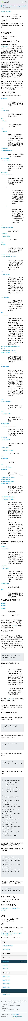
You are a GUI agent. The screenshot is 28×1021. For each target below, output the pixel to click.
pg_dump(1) (4, 46)
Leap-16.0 (5, 965)
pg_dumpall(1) (14, 908)
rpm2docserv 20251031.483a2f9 (17, 1015)
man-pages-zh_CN (21, 6)
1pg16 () (6, 980)
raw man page (6, 949)
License (15, 1018)
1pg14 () (6, 994)
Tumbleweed (12, 6)
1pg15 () (6, 976)
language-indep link (8, 945)
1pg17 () (6, 983)
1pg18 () (6, 987)
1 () (5, 990)
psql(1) (14, 626)
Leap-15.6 (5, 968)
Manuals (4, 6)
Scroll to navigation (6, 11)
